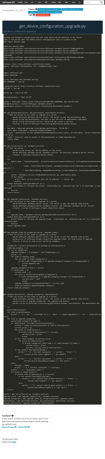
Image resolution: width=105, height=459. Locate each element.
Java (39, 2)
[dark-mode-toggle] (80, 2)
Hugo (13, 452)
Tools (73, 2)
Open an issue (8, 437)
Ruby (66, 2)
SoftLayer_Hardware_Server (72, 9)
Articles (20, 2)
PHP (46, 2)
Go (32, 2)
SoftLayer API (8, 2)
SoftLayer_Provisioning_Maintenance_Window (45, 12)
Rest (59, 2)
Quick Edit (22, 437)
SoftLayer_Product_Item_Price (49, 9)
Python (54, 2)
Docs (26, 2)
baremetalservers (43, 15)
